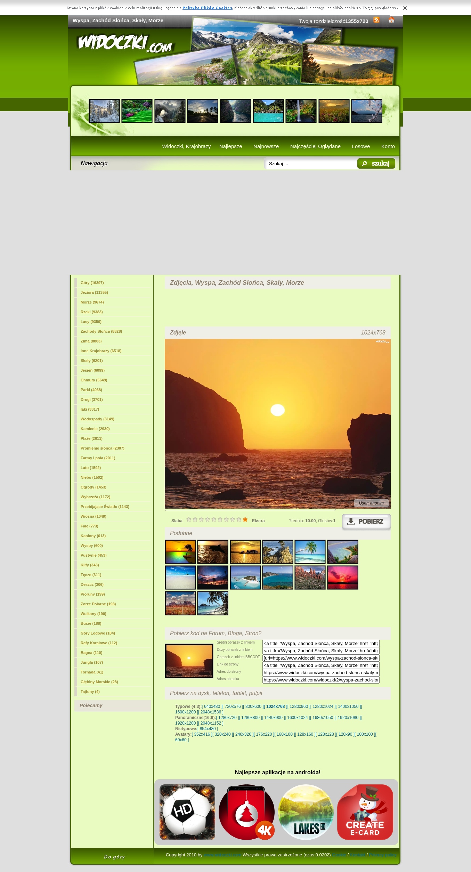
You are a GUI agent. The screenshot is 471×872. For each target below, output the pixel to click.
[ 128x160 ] (305, 734)
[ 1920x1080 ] (348, 717)
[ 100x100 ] (365, 734)
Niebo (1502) (92, 477)
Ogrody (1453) (93, 487)
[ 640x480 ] (212, 706)
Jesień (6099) (93, 370)
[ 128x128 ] (326, 734)
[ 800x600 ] (253, 706)
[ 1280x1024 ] (323, 706)
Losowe (361, 146)
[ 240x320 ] (243, 734)
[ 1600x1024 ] (297, 717)
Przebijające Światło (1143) (105, 506)
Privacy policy (383, 854)
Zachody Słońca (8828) (101, 331)
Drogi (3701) (92, 399)
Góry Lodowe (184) (98, 633)
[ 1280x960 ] (298, 706)
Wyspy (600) (92, 545)
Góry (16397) (92, 283)
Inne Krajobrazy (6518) (101, 351)
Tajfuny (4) (90, 691)
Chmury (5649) (94, 380)
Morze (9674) (92, 302)
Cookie (339, 854)
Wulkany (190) (93, 614)
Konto (388, 146)
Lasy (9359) (91, 322)
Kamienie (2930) (95, 429)
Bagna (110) (91, 653)
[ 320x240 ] (222, 734)
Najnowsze (266, 146)
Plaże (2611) (92, 438)
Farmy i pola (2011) (98, 458)
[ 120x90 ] (345, 734)
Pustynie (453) (94, 555)
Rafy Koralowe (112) (99, 643)
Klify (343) (90, 565)
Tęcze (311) (91, 575)
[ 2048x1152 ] (211, 723)
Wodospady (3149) (97, 419)
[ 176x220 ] (264, 734)
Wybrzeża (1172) (95, 497)
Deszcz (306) (92, 584)
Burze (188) (91, 623)
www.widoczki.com (222, 854)
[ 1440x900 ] (273, 717)
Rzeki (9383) (92, 312)
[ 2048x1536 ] (211, 712)
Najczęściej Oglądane (315, 146)
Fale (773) (89, 526)
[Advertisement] (235, 222)
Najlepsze (230, 146)
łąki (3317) (90, 409)
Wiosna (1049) (93, 516)
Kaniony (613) (93, 536)
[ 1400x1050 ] (348, 706)
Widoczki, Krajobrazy (186, 146)
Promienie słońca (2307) (102, 448)
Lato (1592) (91, 468)
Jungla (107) (92, 662)
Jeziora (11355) (94, 292)
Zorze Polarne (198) (98, 604)
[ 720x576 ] (232, 706)
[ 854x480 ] (207, 728)
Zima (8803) (91, 341)
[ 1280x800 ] (250, 717)
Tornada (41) (92, 672)
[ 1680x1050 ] (322, 717)
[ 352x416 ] (202, 734)
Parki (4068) (91, 390)
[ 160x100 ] (284, 734)
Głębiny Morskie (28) (99, 682)
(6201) (92, 360)
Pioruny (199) (93, 594)
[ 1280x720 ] (227, 717)
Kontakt (357, 854)
